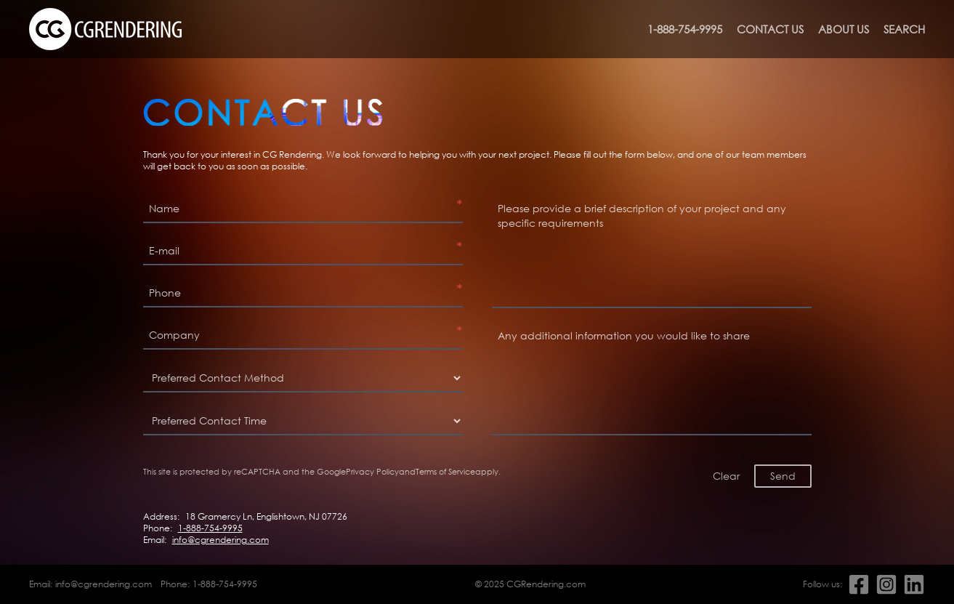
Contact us (770, 29)
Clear (726, 476)
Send (783, 476)
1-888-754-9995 (684, 29)
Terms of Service (445, 472)
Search (904, 29)
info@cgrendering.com (220, 540)
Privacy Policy (372, 472)
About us (843, 29)
